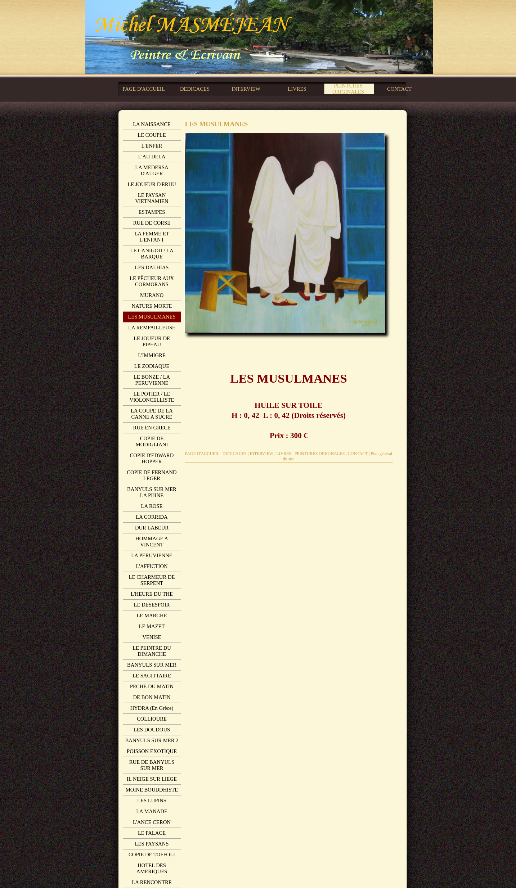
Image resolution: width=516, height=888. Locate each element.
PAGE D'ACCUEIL (202, 453)
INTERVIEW (261, 453)
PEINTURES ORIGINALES (320, 453)
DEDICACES (235, 453)
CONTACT (358, 453)
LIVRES (283, 453)
